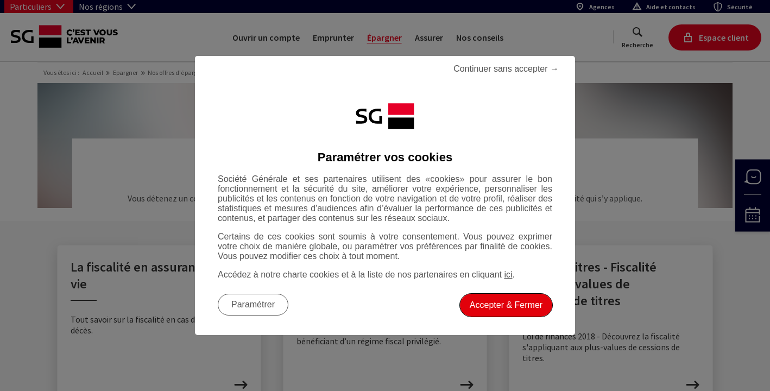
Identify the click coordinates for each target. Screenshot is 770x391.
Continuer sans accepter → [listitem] (506, 68)
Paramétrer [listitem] (253, 304)
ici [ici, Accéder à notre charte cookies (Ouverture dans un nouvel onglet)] (508, 274)
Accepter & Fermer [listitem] (506, 305)
